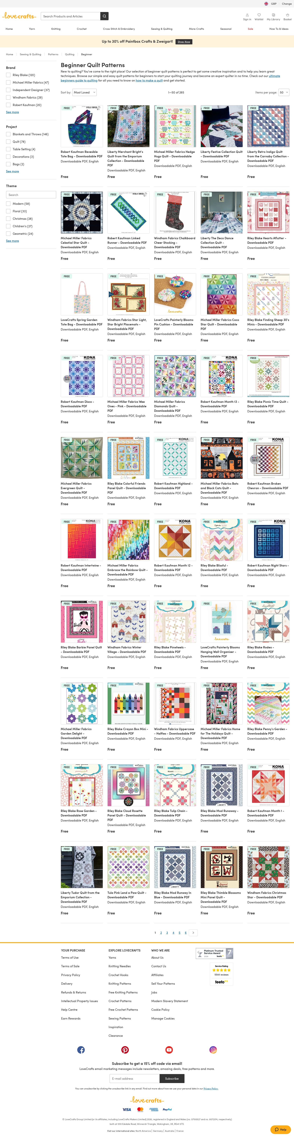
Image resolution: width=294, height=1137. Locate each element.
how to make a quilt (149, 80)
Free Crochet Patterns (123, 1009)
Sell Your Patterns (163, 983)
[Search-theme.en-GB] (31, 194)
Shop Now (185, 41)
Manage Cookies (163, 1018)
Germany (158, 1130)
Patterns (53, 54)
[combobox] (71, 16)
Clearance (116, 1036)
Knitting (56, 29)
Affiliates (157, 975)
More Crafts (196, 29)
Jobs (154, 992)
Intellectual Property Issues (79, 1001)
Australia (169, 1130)
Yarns (112, 957)
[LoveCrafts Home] (147, 1099)
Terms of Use (70, 957)
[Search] (104, 16)
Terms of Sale (70, 966)
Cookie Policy (160, 1009)
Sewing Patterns (120, 1018)
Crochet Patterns (120, 1001)
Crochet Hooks (118, 975)
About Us (157, 957)
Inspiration (116, 1027)
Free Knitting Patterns (123, 992)
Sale (250, 29)
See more (12, 112)
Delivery (66, 983)
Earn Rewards (70, 1018)
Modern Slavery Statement (169, 1001)
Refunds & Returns (73, 992)
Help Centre (69, 1009)
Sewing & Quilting (161, 29)
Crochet (82, 29)
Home (9, 29)
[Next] (193, 932)
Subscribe (172, 1078)
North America (143, 1130)
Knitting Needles (120, 966)
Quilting (69, 54)
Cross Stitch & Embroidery (119, 29)
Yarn (32, 29)
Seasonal (225, 29)
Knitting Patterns (120, 983)
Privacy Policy (70, 975)
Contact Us (158, 966)
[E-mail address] (135, 1078)
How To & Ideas (278, 29)
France (180, 1130)
